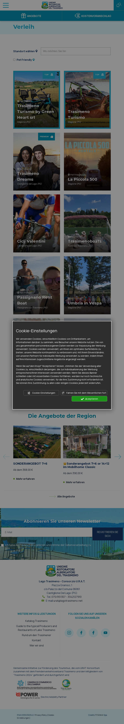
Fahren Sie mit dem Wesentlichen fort (84, 392)
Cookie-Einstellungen (41, 392)
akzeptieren (89, 398)
